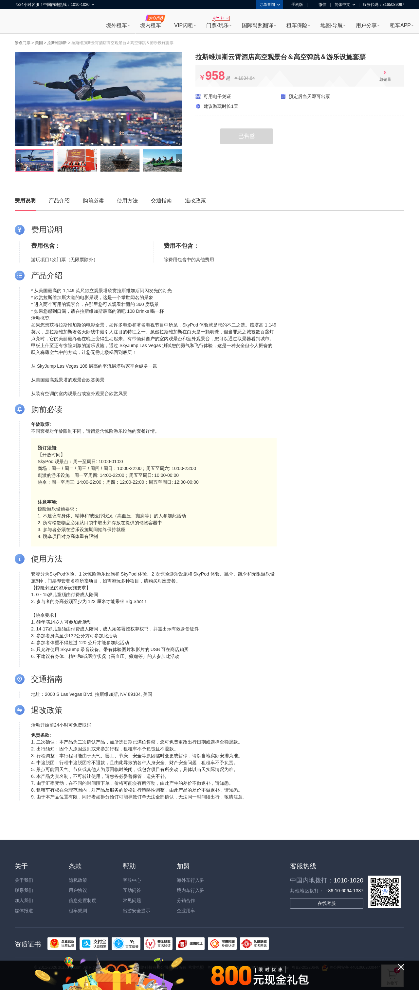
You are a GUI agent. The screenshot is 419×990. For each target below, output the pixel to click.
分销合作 (186, 900)
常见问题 (132, 900)
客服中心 (132, 880)
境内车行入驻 (190, 890)
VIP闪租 (183, 25)
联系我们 (24, 890)
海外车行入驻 (190, 880)
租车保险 (296, 25)
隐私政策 (78, 880)
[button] (18, 160)
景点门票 (22, 43)
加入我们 (24, 900)
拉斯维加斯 (57, 43)
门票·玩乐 (217, 25)
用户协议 (78, 890)
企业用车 (186, 910)
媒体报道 (24, 910)
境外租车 (116, 25)
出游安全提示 (136, 910)
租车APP (400, 25)
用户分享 (366, 25)
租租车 (23, 22)
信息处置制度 (82, 900)
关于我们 (24, 880)
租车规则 (78, 910)
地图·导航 (331, 25)
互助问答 (132, 890)
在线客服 (327, 903)
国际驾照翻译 (257, 25)
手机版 (295, 4)
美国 (39, 43)
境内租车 (150, 25)
